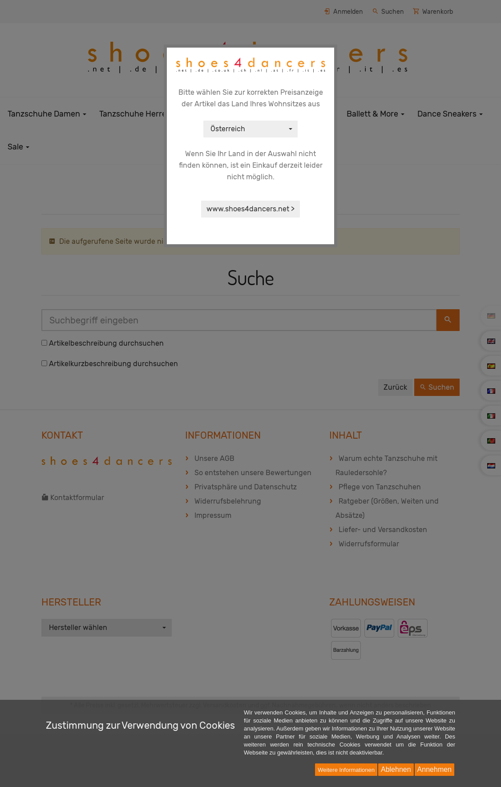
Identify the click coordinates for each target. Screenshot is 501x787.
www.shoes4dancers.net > (250, 209)
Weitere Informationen (346, 770)
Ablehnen (396, 769)
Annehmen (434, 769)
